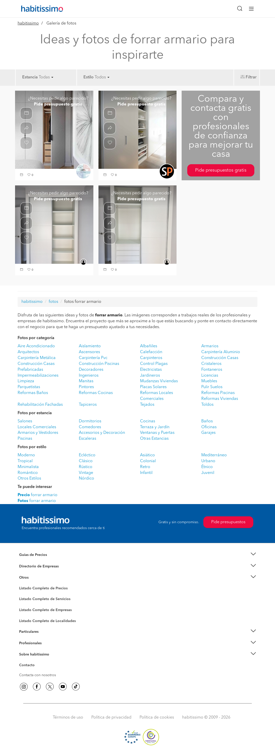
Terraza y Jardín (154, 427)
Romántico (28, 473)
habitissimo (28, 23)
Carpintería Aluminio (220, 352)
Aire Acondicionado (36, 346)
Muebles (209, 381)
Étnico (207, 467)
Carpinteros (151, 358)
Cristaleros (211, 364)
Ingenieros (88, 376)
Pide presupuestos (228, 522)
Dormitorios (90, 421)
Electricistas (151, 370)
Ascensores (89, 352)
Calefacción (151, 352)
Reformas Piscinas (218, 393)
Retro (145, 467)
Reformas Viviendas (219, 399)
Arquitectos (28, 352)
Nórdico (86, 478)
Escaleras (87, 439)
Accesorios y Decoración (102, 433)
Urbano (208, 461)
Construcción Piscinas (99, 364)
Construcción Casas (219, 358)
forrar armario (37, 495)
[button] (22, 175)
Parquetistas (29, 387)
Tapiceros (88, 405)
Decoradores (91, 370)
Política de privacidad (111, 718)
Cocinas (147, 421)
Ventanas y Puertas (157, 433)
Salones (25, 421)
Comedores (90, 427)
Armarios (209, 346)
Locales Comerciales (37, 427)
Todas (46, 77)
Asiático (147, 455)
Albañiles (148, 346)
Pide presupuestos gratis (220, 170)
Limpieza (26, 381)
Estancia (30, 77)
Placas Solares (153, 387)
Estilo (88, 77)
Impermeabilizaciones (38, 376)
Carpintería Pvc (93, 358)
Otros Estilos (29, 478)
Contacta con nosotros (37, 675)
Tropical (25, 461)
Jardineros (150, 376)
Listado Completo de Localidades (47, 621)
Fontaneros (211, 370)
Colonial (148, 461)
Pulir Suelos (211, 387)
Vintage (86, 473)
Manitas (86, 381)
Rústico (85, 467)
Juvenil (207, 473)
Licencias (209, 376)
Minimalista (28, 467)
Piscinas (25, 439)
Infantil (146, 473)
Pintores (86, 387)
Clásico (86, 461)
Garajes (208, 433)
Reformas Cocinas (96, 393)
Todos (102, 77)
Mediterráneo (214, 455)
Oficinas (209, 427)
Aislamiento (90, 346)
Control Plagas (154, 364)
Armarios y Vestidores (38, 433)
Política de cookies (157, 718)
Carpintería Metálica (37, 358)
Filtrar (251, 77)
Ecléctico (87, 455)
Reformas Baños (33, 393)
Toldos (207, 405)
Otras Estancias (154, 439)
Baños (207, 421)
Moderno (26, 455)
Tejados (147, 405)
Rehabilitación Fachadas (40, 405)
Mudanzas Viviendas (159, 381)
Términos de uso (68, 718)
